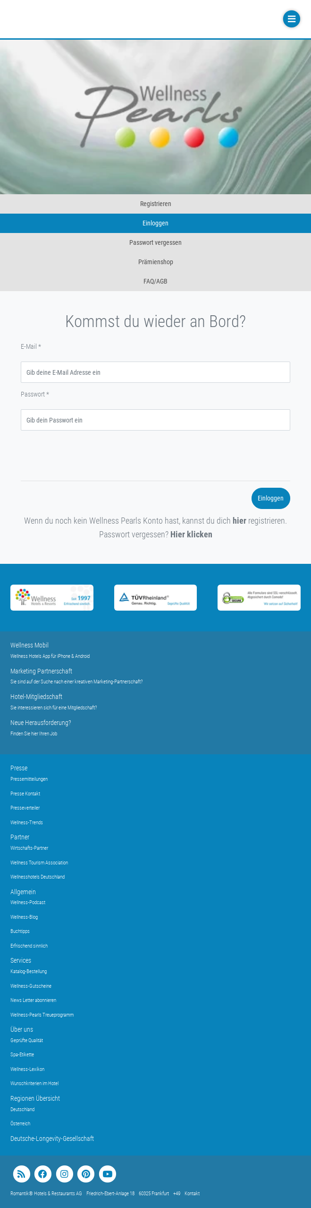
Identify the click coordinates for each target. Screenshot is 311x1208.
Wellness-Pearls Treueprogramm (42, 1015)
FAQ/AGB (155, 281)
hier (239, 521)
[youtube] (107, 1174)
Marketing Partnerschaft (41, 671)
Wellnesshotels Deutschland (37, 877)
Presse (18, 768)
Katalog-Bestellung (28, 971)
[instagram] (64, 1174)
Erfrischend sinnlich (29, 946)
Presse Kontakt (25, 794)
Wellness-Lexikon (27, 1069)
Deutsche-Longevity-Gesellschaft (52, 1138)
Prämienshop (155, 262)
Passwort (35, 394)
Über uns (21, 1029)
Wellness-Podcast (27, 902)
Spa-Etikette (22, 1055)
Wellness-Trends (26, 823)
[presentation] (92, 455)
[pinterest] (86, 1174)
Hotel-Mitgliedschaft (36, 696)
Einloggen (155, 223)
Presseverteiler (25, 808)
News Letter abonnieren (33, 1000)
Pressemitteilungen (29, 779)
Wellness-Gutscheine (30, 986)
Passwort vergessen (155, 242)
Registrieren (155, 203)
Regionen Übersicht (35, 1098)
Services (20, 960)
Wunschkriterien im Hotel (34, 1083)
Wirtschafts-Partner (29, 848)
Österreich (20, 1124)
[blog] (21, 1174)
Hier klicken (191, 534)
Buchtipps (20, 931)
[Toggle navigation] (290, 19)
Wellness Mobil (29, 645)
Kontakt (192, 1194)
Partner (19, 837)
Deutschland (22, 1109)
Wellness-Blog (24, 917)
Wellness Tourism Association (39, 863)
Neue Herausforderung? (40, 722)
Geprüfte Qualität (26, 1040)
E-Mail (31, 346)
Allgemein (23, 892)
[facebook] (43, 1174)
